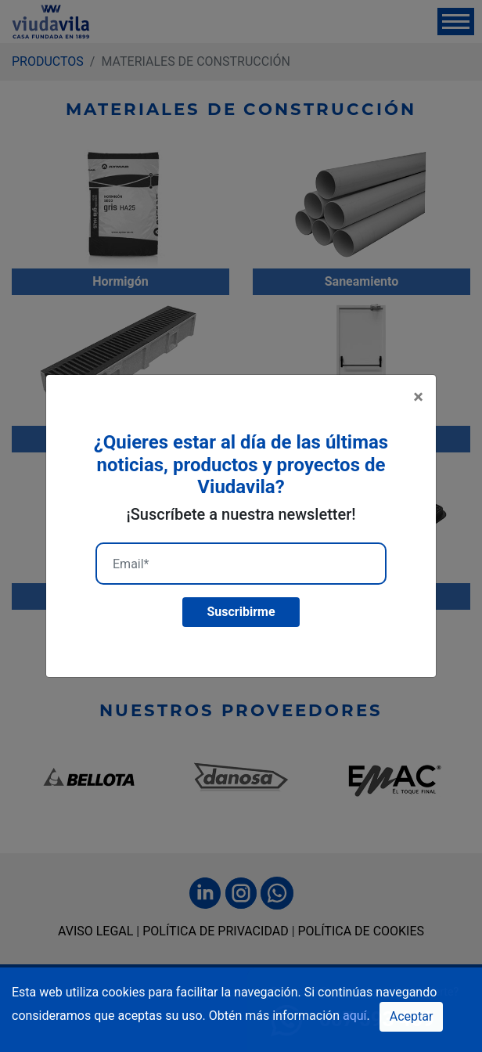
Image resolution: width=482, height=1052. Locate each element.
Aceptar (411, 1016)
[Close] (418, 397)
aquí (355, 1015)
